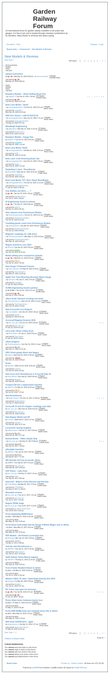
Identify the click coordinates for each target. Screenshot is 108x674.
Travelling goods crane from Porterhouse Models (27, 223)
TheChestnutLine (14, 301)
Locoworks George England (18, 428)
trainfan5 (18, 143)
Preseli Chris (19, 132)
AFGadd (11, 538)
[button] (80, 61)
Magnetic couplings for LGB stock (21, 234)
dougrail (17, 379)
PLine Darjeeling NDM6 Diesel (19, 514)
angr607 (12, 96)
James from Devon (21, 627)
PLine (8, 363)
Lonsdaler (18, 110)
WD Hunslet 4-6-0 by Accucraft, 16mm (22, 460)
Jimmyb (11, 279)
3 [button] (91, 61)
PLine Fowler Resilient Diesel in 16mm (23, 568)
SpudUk (10, 366)
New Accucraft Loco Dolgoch (18, 309)
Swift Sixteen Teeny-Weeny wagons (21, 557)
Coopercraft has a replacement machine (23, 385)
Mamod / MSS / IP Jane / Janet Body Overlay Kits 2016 (30, 579)
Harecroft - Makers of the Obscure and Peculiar (27, 482)
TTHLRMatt (12, 484)
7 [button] (102, 61)
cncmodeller (13, 312)
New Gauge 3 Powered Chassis (19, 266)
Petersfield (11, 172)
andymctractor (14, 226)
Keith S (17, 207)
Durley (17, 164)
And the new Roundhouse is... (19, 546)
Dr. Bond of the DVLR (22, 509)
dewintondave (20, 401)
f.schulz (17, 369)
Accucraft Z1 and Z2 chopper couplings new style (28, 406)
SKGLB (10, 247)
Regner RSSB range (14, 503)
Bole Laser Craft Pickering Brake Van (22, 159)
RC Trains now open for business (20, 589)
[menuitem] (10, 44)
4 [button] (94, 61)
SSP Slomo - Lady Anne (16, 471)
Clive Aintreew (14, 269)
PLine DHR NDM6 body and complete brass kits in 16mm (31, 611)
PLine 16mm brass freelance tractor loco (24, 600)
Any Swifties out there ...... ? (18, 191)
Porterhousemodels (16, 215)
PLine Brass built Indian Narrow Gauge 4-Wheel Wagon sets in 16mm (37, 525)
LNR (16, 476)
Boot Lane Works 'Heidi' (16, 148)
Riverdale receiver (13, 492)
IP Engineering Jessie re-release (20, 202)
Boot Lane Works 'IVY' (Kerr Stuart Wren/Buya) (26, 180)
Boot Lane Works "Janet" (17, 105)
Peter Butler (13, 333)
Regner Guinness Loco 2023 (18, 245)
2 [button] (88, 61)
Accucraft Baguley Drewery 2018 (20, 320)
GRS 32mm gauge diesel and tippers (22, 352)
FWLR (17, 261)
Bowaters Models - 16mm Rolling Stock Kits (25, 94)
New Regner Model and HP (17, 417)
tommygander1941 (15, 107)
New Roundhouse (13, 395)
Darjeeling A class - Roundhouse (20, 169)
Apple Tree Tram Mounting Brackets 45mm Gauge (28, 277)
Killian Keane (13, 398)
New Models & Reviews (21, 56)
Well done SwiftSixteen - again (19, 622)
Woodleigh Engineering (16, 126)
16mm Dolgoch (12, 342)
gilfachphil (12, 129)
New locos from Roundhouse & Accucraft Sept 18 (28, 374)
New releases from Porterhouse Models (23, 212)
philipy (17, 250)
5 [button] (97, 61)
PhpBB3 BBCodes (80, 668)
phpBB (34, 668)
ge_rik (10, 76)
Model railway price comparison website (23, 255)
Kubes (10, 355)
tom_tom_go (13, 323)
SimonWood (12, 376)
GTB (16, 153)
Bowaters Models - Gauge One (19, 137)
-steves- (18, 358)
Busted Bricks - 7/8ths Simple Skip (21, 439)
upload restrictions (14, 74)
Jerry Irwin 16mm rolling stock (19, 331)
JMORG (10, 387)
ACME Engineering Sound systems (21, 288)
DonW (17, 315)
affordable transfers (14, 449)
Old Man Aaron (20, 196)
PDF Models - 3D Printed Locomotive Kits (24, 535)
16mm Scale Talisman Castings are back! (24, 299)
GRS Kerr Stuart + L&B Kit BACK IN (21, 115)
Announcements (42, 76)
